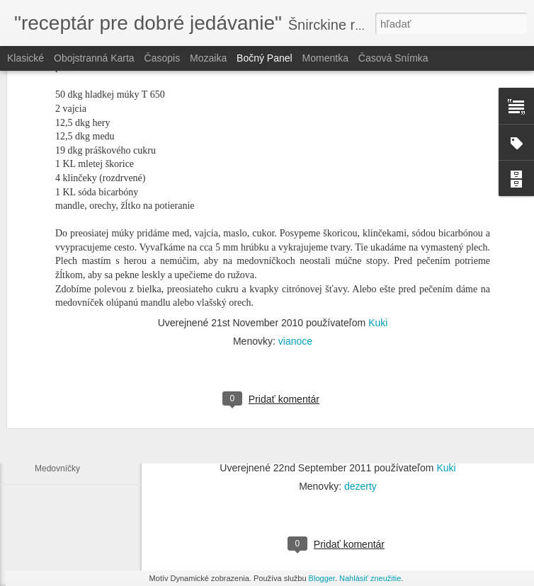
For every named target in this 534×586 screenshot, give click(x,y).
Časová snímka (393, 58)
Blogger (322, 578)
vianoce (295, 231)
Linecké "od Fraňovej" (76, 437)
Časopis (162, 58)
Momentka (325, 58)
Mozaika (208, 58)
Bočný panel (264, 58)
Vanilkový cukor (64, 373)
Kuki (377, 213)
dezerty (360, 486)
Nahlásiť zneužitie (370, 578)
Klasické (25, 58)
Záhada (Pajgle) (65, 405)
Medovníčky (57, 468)
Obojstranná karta (94, 58)
